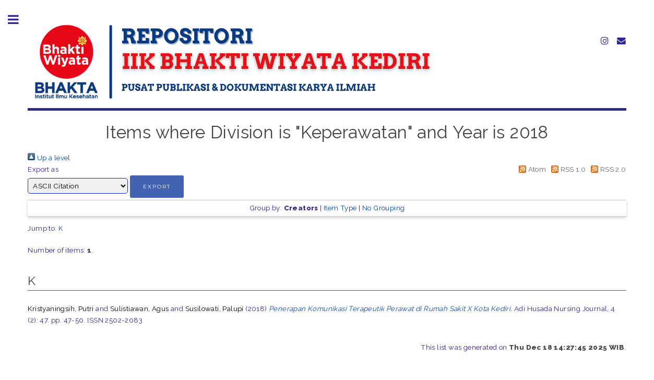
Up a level (49, 157)
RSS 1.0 (567, 169)
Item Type (340, 208)
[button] (157, 186)
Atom (530, 169)
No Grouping (383, 208)
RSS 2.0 (607, 169)
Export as (43, 169)
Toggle (19, 19)
